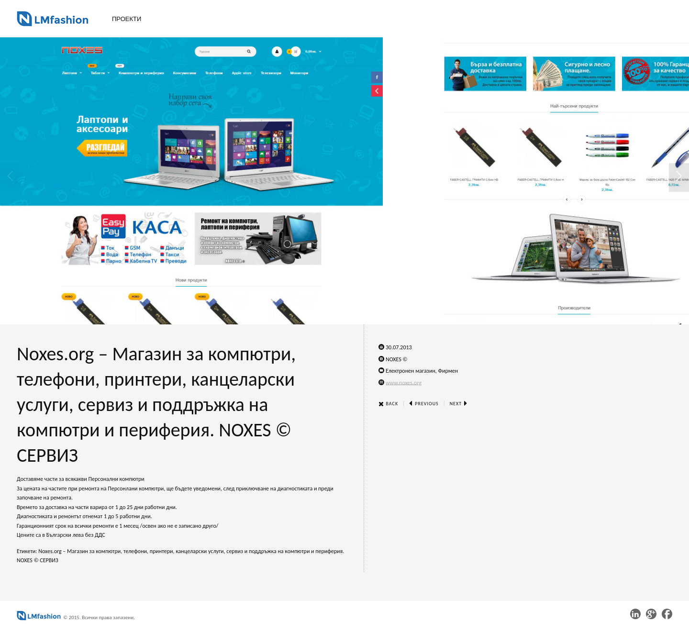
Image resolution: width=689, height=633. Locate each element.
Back (388, 403)
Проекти (126, 18)
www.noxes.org (404, 382)
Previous (424, 403)
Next (459, 403)
